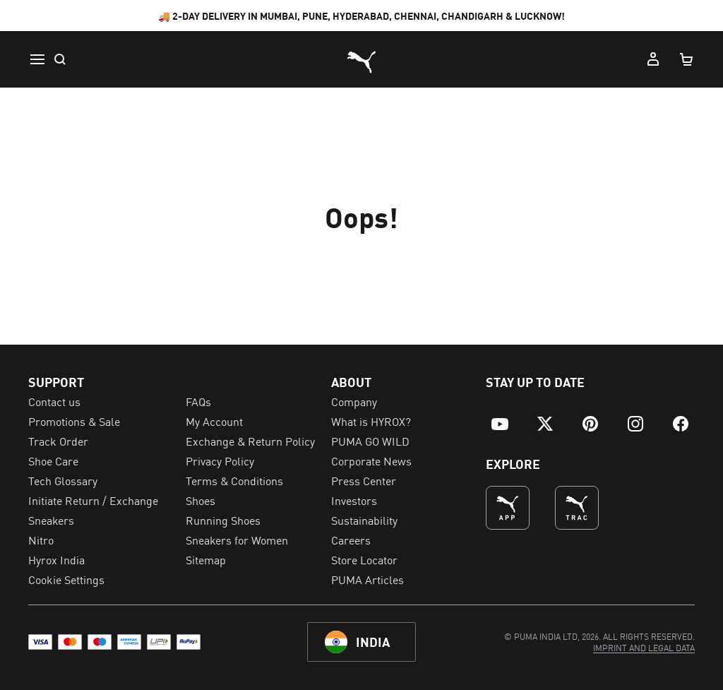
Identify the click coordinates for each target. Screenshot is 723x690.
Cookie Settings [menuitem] (66, 579)
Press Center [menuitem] (363, 480)
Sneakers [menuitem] (51, 519)
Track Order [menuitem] (58, 440)
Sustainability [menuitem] (364, 519)
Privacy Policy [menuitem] (220, 460)
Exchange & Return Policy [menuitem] (250, 440)
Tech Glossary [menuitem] (62, 480)
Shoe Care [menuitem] (53, 460)
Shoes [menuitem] (200, 500)
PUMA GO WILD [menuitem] (370, 440)
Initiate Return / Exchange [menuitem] (93, 500)
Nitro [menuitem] (41, 539)
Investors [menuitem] (354, 500)
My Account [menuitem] (214, 420)
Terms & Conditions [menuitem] (234, 480)
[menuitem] (500, 424)
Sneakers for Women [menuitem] (237, 539)
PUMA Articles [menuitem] (367, 579)
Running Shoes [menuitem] (223, 519)
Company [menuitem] (354, 401)
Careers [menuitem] (351, 539)
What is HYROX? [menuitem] (371, 420)
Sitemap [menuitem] (206, 559)
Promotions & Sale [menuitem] (74, 420)
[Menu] (37, 59)
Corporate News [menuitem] (371, 460)
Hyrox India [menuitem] (56, 559)
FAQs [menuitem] (198, 401)
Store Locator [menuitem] (364, 559)
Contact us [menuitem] (54, 401)
